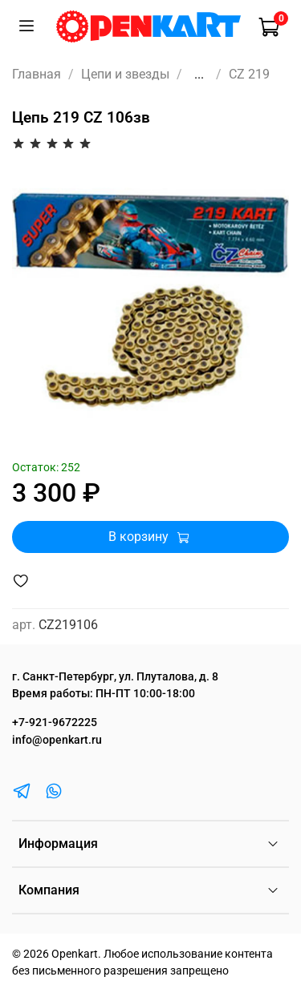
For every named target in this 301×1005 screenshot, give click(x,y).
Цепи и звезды (125, 74)
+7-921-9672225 (54, 722)
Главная (36, 74)
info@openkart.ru (57, 740)
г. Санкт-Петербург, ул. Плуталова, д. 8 (115, 677)
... (199, 74)
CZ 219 (249, 74)
